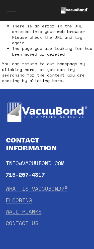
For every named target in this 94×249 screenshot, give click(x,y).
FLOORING (19, 200)
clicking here (18, 69)
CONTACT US (22, 223)
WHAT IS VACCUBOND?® (37, 189)
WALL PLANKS (24, 212)
